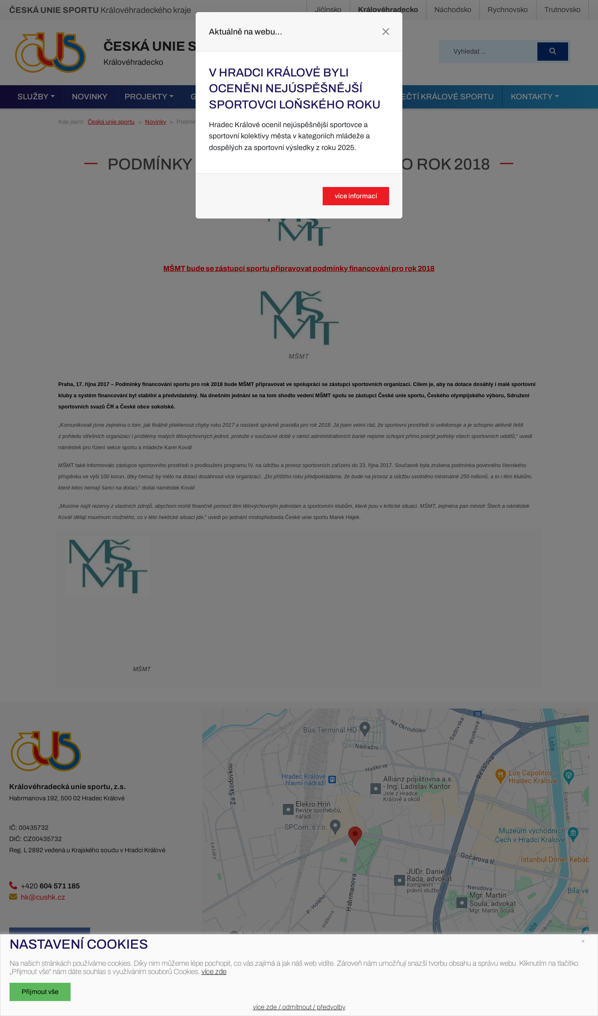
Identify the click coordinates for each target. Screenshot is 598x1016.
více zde (213, 972)
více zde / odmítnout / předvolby (299, 1007)
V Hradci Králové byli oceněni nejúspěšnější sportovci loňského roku (294, 88)
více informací (356, 195)
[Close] (386, 32)
